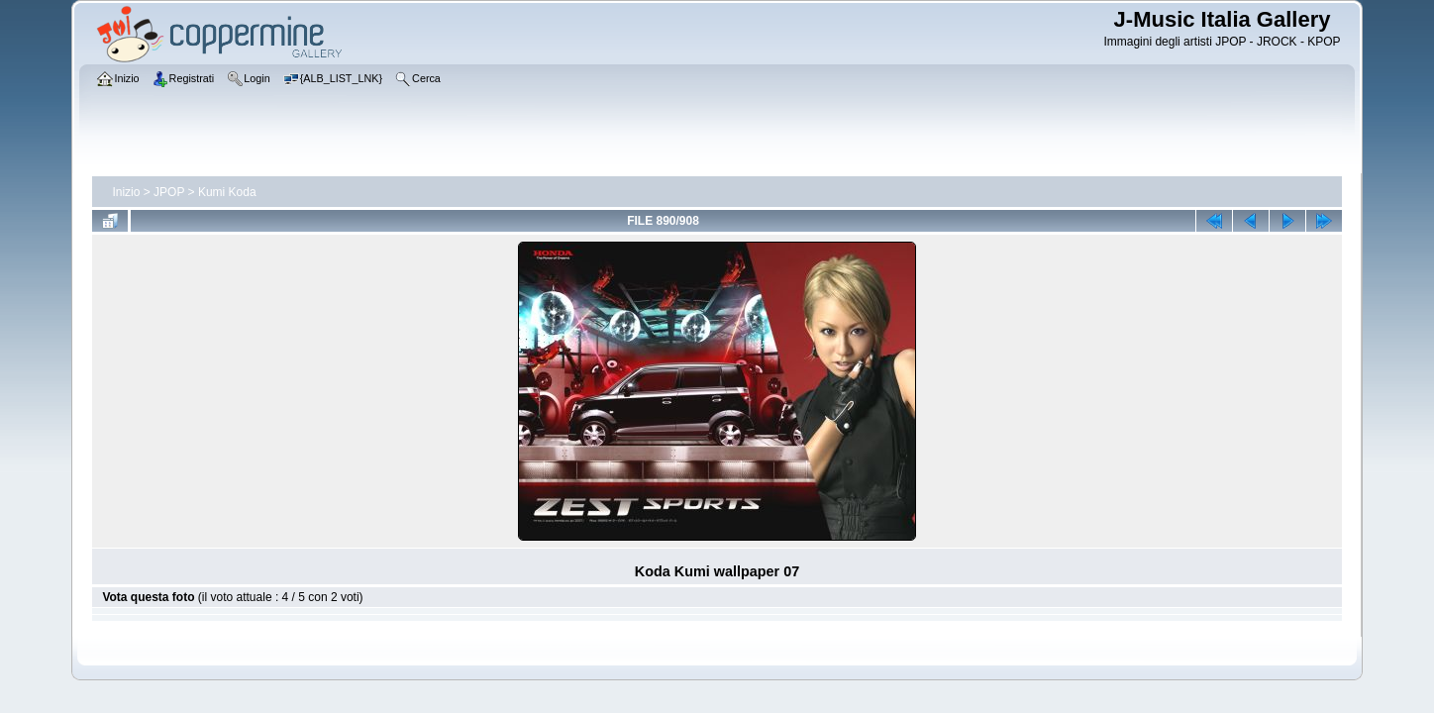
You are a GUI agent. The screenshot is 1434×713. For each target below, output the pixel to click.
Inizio (126, 192)
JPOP (169, 192)
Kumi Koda (227, 192)
